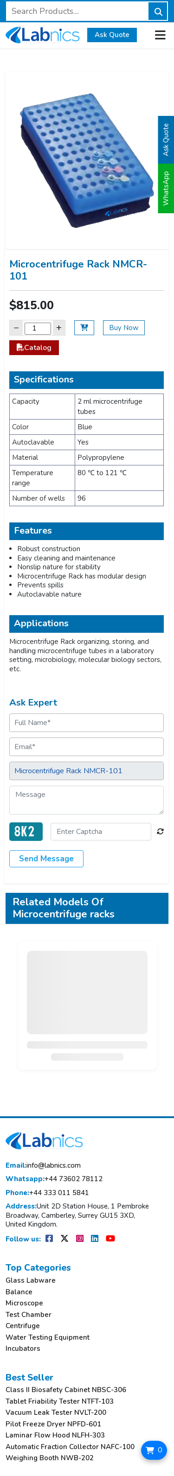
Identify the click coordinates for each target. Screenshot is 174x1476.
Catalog (34, 348)
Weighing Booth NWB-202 (50, 1458)
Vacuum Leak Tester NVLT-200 (56, 1412)
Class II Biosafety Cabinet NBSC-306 (66, 1390)
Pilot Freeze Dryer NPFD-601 (53, 1424)
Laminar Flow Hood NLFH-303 (55, 1435)
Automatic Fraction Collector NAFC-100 (70, 1447)
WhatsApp (166, 188)
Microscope (24, 1303)
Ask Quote (112, 34)
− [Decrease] (16, 327)
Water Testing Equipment (48, 1337)
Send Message (46, 858)
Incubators (23, 1348)
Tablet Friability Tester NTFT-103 (60, 1401)
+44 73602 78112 (54, 1179)
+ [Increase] (59, 327)
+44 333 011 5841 (47, 1193)
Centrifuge (23, 1326)
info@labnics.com (43, 1165)
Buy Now (124, 327)
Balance (19, 1292)
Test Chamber (29, 1315)
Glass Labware (31, 1280)
